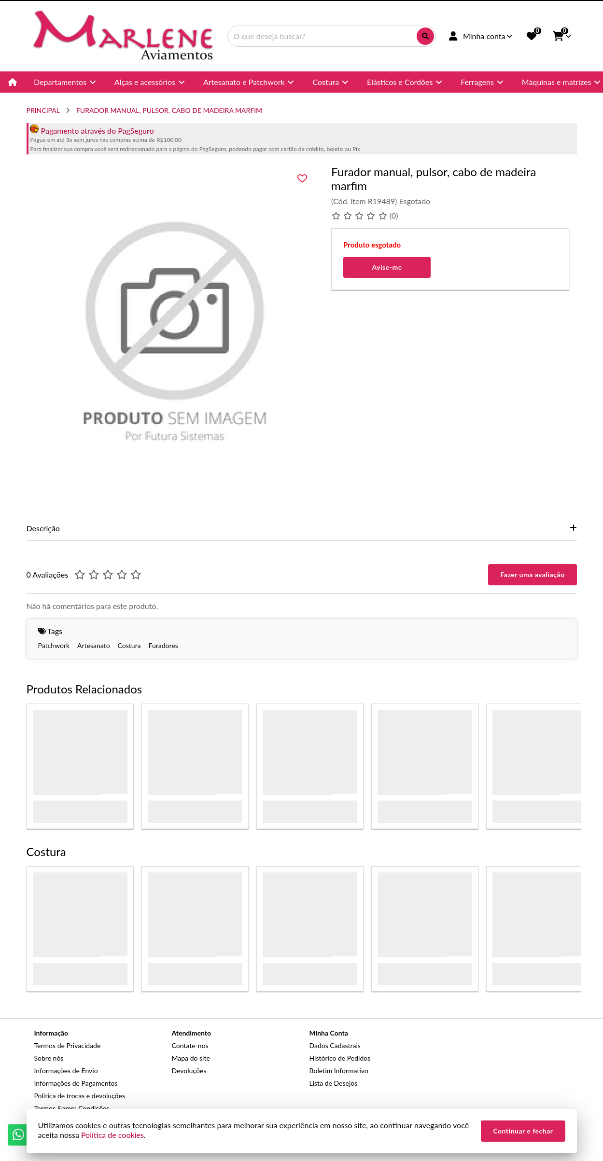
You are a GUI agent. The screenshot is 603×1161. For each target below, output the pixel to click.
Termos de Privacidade (67, 1045)
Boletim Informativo (338, 1070)
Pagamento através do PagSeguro (91, 130)
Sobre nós (49, 1058)
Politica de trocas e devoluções (79, 1096)
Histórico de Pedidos (340, 1058)
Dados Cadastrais (335, 1045)
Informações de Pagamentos (76, 1083)
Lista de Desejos (333, 1083)
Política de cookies (112, 1134)
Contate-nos (190, 1045)
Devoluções (189, 1070)
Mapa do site (191, 1058)
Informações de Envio (66, 1070)
